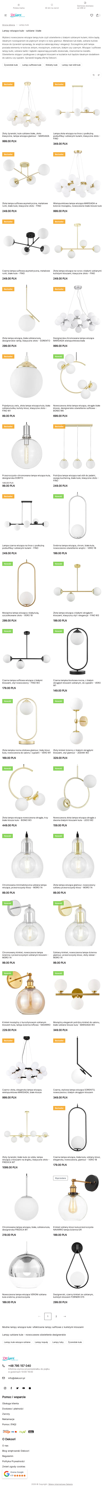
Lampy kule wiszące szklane (17, 1342)
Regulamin (7, 1456)
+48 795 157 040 (19, 1365)
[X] (17, 1388)
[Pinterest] (30, 1388)
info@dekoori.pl (16, 1378)
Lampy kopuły (41, 1342)
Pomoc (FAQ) (9, 1424)
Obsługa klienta (10, 1403)
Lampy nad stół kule (71, 65)
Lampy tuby (58, 1342)
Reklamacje (8, 1419)
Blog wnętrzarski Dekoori (15, 1450)
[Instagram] (5, 1388)
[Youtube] (23, 1388)
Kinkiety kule (51, 65)
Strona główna (8, 25)
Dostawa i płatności (12, 1408)
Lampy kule (24, 25)
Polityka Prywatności (13, 1461)
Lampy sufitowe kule (31, 65)
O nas (5, 1445)
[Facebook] (11, 1388)
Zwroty (6, 1413)
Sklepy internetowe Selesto (60, 1484)
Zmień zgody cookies (13, 1466)
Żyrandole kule (11, 65)
